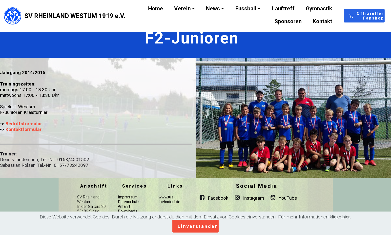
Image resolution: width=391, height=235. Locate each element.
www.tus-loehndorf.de (169, 199)
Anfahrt (124, 206)
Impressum (128, 197)
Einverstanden (198, 226)
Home (155, 8)
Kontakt (322, 21)
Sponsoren (288, 21)
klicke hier (340, 217)
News (213, 8)
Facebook (218, 198)
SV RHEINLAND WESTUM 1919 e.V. (74, 16)
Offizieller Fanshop (367, 16)
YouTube (288, 198)
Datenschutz (129, 201)
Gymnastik (319, 8)
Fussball (245, 8)
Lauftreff (283, 8)
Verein (182, 8)
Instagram (253, 198)
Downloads (127, 211)
